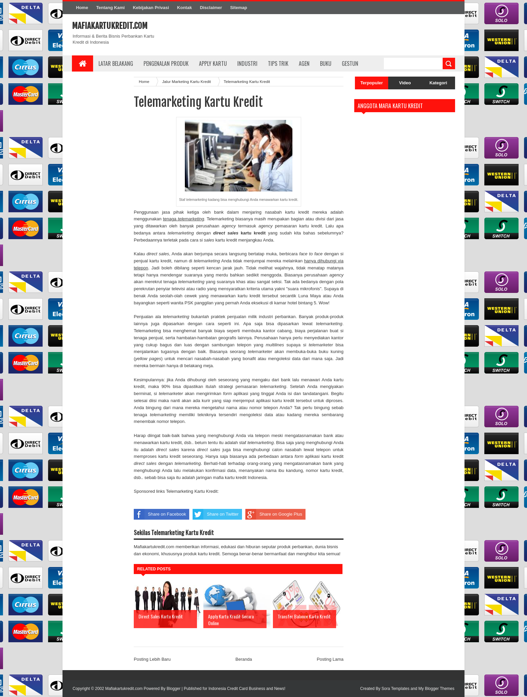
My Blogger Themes (436, 688)
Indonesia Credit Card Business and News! (246, 688)
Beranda (244, 659)
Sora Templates (395, 688)
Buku (325, 63)
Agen (304, 63)
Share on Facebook (160, 514)
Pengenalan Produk (166, 63)
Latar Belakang (115, 63)
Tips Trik (278, 63)
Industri (247, 63)
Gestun (350, 63)
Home (82, 7)
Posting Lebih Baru (152, 659)
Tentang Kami (110, 7)
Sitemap (238, 7)
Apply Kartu (213, 63)
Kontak (184, 7)
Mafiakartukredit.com (110, 26)
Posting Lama (330, 659)
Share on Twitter (215, 514)
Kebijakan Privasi (151, 7)
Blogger (173, 688)
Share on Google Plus (273, 514)
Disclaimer (211, 7)
